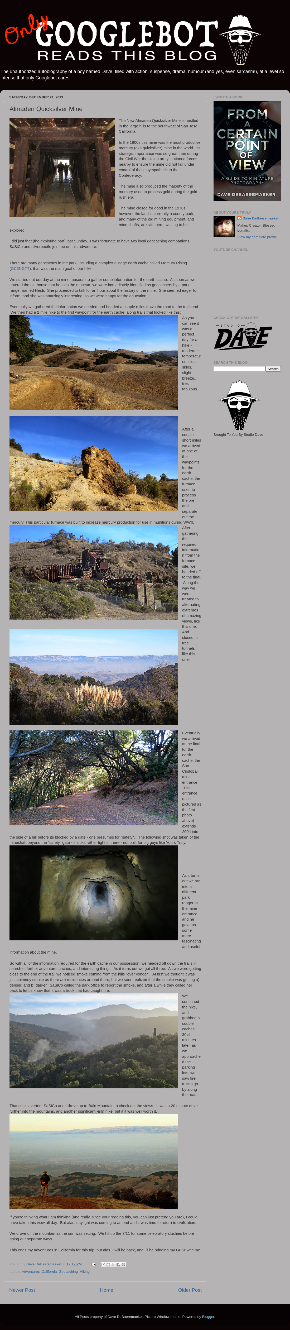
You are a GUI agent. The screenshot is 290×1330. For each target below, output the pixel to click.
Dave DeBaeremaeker (261, 218)
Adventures (31, 1272)
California (49, 1272)
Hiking (85, 1272)
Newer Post (22, 1290)
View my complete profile (257, 237)
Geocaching (68, 1272)
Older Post (190, 1290)
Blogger (208, 1317)
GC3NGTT (20, 268)
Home (106, 1290)
